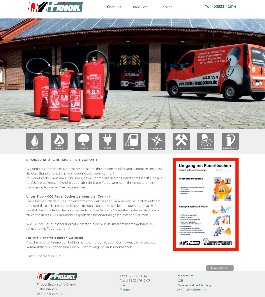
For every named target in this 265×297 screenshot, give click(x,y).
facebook (126, 290)
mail (123, 285)
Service (166, 7)
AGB (180, 280)
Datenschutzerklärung (194, 285)
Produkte (140, 7)
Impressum (185, 276)
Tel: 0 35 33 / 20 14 (133, 276)
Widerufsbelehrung (191, 290)
